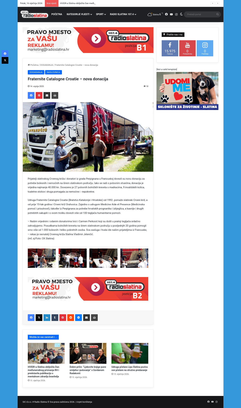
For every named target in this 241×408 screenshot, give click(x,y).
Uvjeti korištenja (84, 402)
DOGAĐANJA (46, 65)
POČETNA (56, 14)
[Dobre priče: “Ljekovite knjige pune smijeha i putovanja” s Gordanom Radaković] (88, 353)
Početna (33, 65)
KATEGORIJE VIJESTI (78, 14)
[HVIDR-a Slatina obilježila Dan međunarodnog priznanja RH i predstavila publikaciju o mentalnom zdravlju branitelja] (46, 353)
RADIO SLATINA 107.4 (122, 14)
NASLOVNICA (53, 72)
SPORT (100, 14)
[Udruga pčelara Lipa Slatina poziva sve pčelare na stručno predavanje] (129, 353)
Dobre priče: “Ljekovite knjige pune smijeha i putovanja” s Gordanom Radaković (88, 370)
